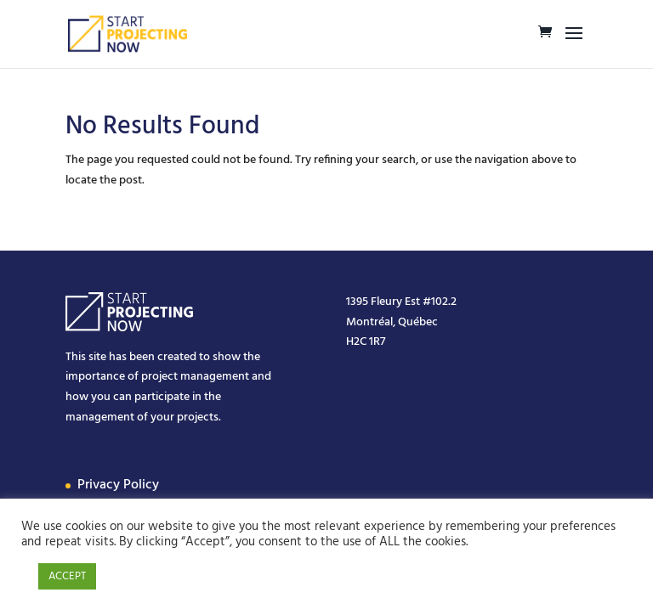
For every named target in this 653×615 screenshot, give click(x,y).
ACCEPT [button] (67, 576)
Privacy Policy (118, 485)
